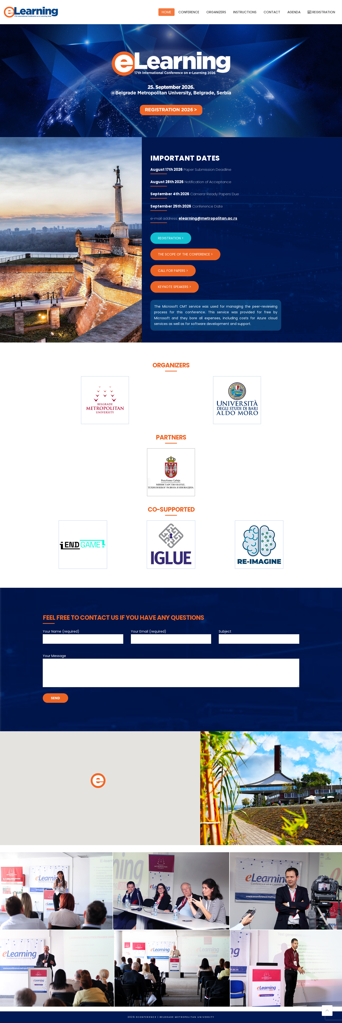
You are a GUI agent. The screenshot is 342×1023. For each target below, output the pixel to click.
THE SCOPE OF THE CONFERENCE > (185, 254)
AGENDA (293, 12)
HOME (166, 12)
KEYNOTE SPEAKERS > (174, 286)
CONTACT (272, 12)
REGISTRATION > (171, 238)
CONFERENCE (188, 12)
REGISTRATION (321, 12)
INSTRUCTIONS (244, 12)
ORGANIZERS (216, 12)
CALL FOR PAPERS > (173, 270)
